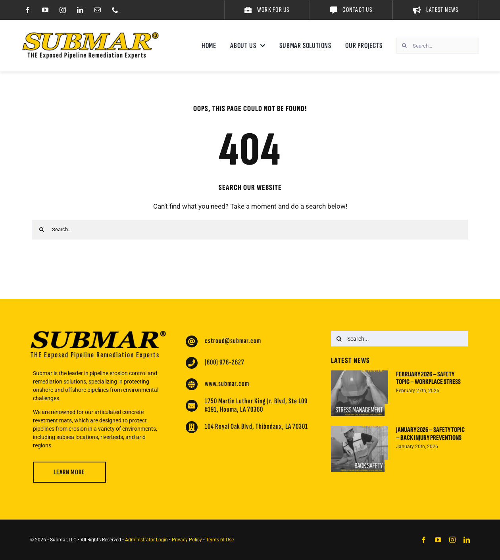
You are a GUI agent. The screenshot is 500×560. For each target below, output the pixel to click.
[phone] (115, 10)
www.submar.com (227, 383)
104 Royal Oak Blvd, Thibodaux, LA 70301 (256, 426)
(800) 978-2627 (224, 362)
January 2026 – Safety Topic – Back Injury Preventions (430, 434)
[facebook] (28, 10)
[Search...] (437, 46)
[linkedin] (80, 10)
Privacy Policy (187, 540)
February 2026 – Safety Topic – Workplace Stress (428, 378)
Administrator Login (146, 540)
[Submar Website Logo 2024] (90, 35)
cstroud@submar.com (233, 340)
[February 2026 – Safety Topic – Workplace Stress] (359, 393)
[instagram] (62, 10)
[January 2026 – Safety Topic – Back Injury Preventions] (359, 449)
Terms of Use (220, 540)
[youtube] (45, 10)
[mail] (97, 10)
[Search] (404, 46)
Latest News (350, 360)
